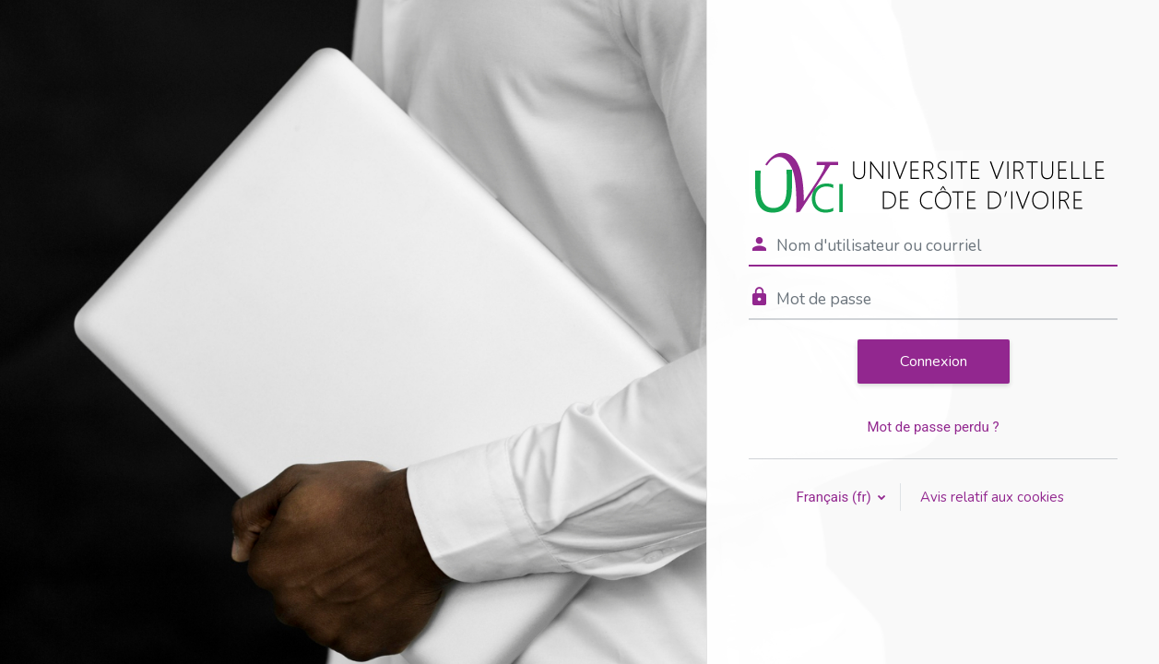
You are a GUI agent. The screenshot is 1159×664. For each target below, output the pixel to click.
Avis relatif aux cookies (992, 497)
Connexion (933, 361)
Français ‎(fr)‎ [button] (836, 497)
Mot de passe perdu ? (933, 427)
